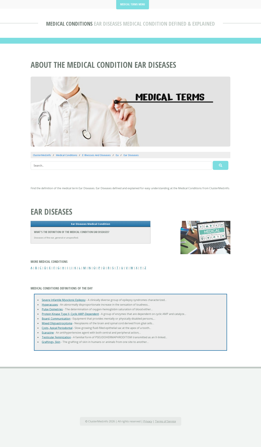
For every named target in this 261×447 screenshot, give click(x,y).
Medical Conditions (69, 23)
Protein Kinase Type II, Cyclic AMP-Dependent (70, 314)
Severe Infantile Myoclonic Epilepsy (64, 300)
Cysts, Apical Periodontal (57, 328)
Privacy (147, 421)
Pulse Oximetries (52, 309)
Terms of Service (165, 421)
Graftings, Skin (51, 342)
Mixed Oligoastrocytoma (57, 323)
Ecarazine (48, 332)
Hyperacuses (50, 304)
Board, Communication (56, 318)
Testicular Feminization (56, 337)
